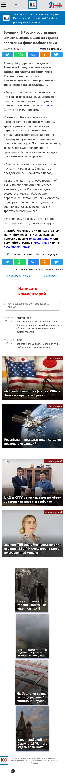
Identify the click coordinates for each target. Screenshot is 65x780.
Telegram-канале (40, 238)
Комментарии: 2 (52, 49)
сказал (44, 105)
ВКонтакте (42, 242)
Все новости (50, 275)
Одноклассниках (17, 246)
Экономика (55, 358)
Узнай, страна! (53, 461)
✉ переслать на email (18, 275)
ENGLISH (18, 4)
